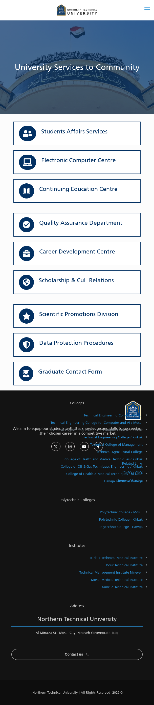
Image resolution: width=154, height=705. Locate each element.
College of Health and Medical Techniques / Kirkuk (103, 459)
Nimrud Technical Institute (122, 587)
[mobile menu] (147, 7)
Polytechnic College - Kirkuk (121, 519)
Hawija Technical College (123, 481)
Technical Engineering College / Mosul (113, 415)
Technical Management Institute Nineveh (111, 572)
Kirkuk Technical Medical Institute (116, 557)
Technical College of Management (116, 444)
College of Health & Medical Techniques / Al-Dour (104, 473)
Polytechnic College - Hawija (121, 526)
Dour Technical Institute (124, 565)
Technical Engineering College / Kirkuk (113, 437)
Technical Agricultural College (119, 452)
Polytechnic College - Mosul (121, 512)
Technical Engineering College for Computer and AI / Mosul (97, 422)
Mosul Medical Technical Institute (117, 579)
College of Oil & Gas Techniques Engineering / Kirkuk (102, 466)
